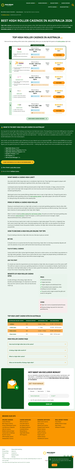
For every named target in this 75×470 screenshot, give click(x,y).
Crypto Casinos (52, 7)
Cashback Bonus (24, 429)
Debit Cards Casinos (43, 421)
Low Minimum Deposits (8, 427)
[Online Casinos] (35, 3)
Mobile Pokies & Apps (60, 423)
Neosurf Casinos (42, 433)
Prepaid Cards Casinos (43, 427)
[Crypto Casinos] (57, 7)
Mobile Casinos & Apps (8, 431)
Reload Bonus (23, 431)
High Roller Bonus (24, 433)
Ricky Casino (13, 330)
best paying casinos (35, 196)
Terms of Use (5, 453)
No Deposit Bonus (24, 425)
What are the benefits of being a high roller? (21, 362)
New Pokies (58, 425)
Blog (3, 456)
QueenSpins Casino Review (58, 85)
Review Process (15, 455)
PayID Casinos (41, 435)
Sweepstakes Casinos (7, 438)
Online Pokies (54, 3)
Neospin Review (59, 113)
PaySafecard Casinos (43, 438)
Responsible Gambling (17, 449)
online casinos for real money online (31, 214)
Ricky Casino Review (59, 71)
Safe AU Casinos (6, 429)
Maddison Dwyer (6, 14)
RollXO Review (59, 99)
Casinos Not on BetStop (8, 433)
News (3, 455)
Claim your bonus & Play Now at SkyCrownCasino (17, 162)
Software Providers (60, 427)
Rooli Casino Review (59, 57)
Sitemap (13, 456)
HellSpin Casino (15, 171)
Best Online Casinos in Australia (8, 12)
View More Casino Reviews (36, 118)
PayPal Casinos (41, 436)
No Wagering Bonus (25, 427)
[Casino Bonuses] (47, 3)
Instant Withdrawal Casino (9, 425)
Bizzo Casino (13, 334)
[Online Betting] (69, 7)
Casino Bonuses (42, 3)
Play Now (59, 55)
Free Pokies (58, 421)
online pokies (61, 41)
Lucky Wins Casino (15, 167)
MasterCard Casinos (43, 425)
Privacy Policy (5, 451)
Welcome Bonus (24, 421)
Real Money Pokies (61, 420)
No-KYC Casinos (6, 435)
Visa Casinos (41, 423)
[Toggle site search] (73, 5)
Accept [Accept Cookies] (54, 465)
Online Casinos (30, 3)
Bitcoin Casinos (41, 429)
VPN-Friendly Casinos (7, 436)
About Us (14, 451)
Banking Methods (44, 420)
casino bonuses (19, 215)
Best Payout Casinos (7, 423)
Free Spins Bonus (24, 423)
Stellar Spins (13, 327)
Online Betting (64, 7)
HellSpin (12, 324)
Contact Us (14, 453)
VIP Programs (23, 435)
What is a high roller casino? (17, 356)
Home (3, 449)
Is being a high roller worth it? (17, 350)
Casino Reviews (65, 3)
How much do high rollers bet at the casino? (21, 344)
